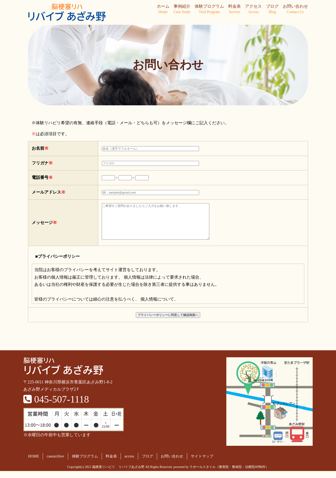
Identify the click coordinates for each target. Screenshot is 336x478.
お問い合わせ (295, 9)
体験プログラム (209, 9)
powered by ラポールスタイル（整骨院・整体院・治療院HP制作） (221, 474)
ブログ (272, 9)
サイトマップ (202, 463)
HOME (33, 463)
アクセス (253, 9)
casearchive (55, 463)
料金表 (234, 9)
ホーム (163, 9)
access (129, 463)
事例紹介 (182, 9)
